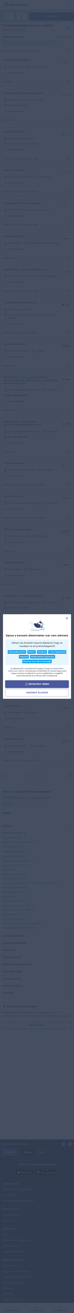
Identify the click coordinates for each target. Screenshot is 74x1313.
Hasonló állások (37, 692)
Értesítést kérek (37, 684)
